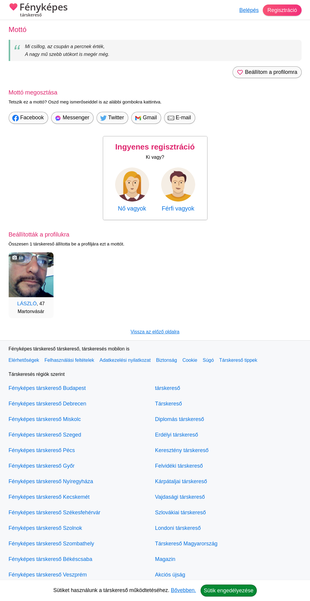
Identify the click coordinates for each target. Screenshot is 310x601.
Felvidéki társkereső (179, 466)
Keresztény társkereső (182, 450)
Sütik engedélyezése (229, 591)
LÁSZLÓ (27, 303)
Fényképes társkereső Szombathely (51, 544)
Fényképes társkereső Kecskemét (49, 497)
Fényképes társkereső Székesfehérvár (54, 512)
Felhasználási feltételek (69, 360)
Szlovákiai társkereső (180, 512)
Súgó (208, 360)
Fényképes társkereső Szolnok (45, 528)
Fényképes (38, 10)
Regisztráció (282, 10)
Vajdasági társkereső (180, 497)
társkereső (167, 388)
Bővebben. (183, 590)
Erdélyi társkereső (176, 435)
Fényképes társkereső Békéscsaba (50, 559)
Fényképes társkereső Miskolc (45, 419)
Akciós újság (170, 575)
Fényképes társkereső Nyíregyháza (51, 481)
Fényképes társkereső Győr (42, 466)
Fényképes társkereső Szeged (45, 435)
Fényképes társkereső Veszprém (48, 575)
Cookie (189, 360)
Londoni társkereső (178, 528)
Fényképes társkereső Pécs (42, 450)
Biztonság (166, 360)
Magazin (165, 559)
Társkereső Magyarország (186, 544)
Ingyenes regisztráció (155, 146)
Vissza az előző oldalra (155, 331)
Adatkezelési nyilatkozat (125, 360)
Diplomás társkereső (179, 419)
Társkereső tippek (238, 360)
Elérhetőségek (24, 360)
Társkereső (168, 404)
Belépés (249, 10)
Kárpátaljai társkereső (181, 481)
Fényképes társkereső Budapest (47, 388)
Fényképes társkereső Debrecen (47, 404)
